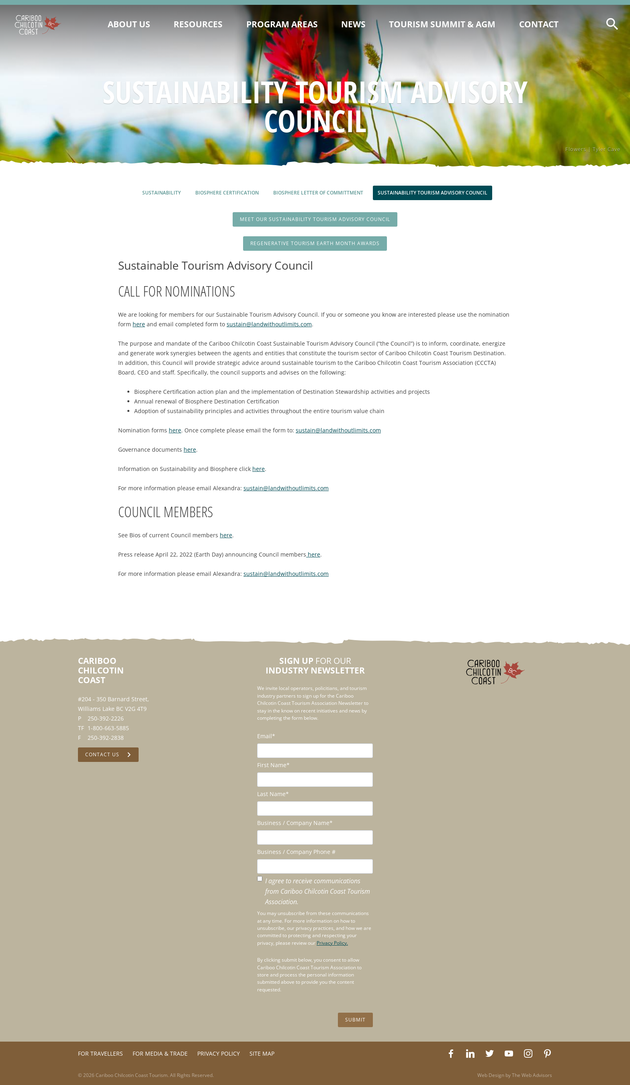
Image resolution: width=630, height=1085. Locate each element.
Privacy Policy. (332, 943)
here (139, 324)
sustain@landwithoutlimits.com (269, 324)
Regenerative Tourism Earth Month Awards (315, 243)
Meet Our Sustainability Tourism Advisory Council (315, 219)
